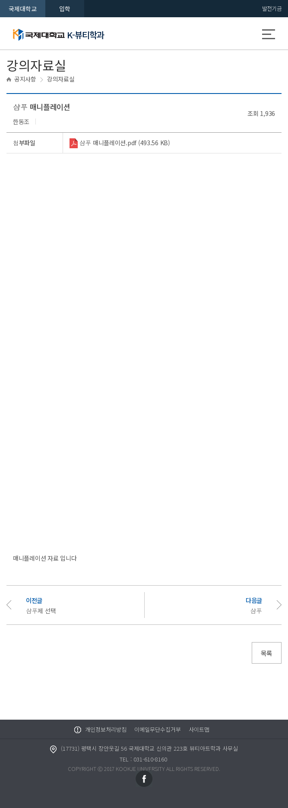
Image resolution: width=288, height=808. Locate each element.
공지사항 (25, 79)
